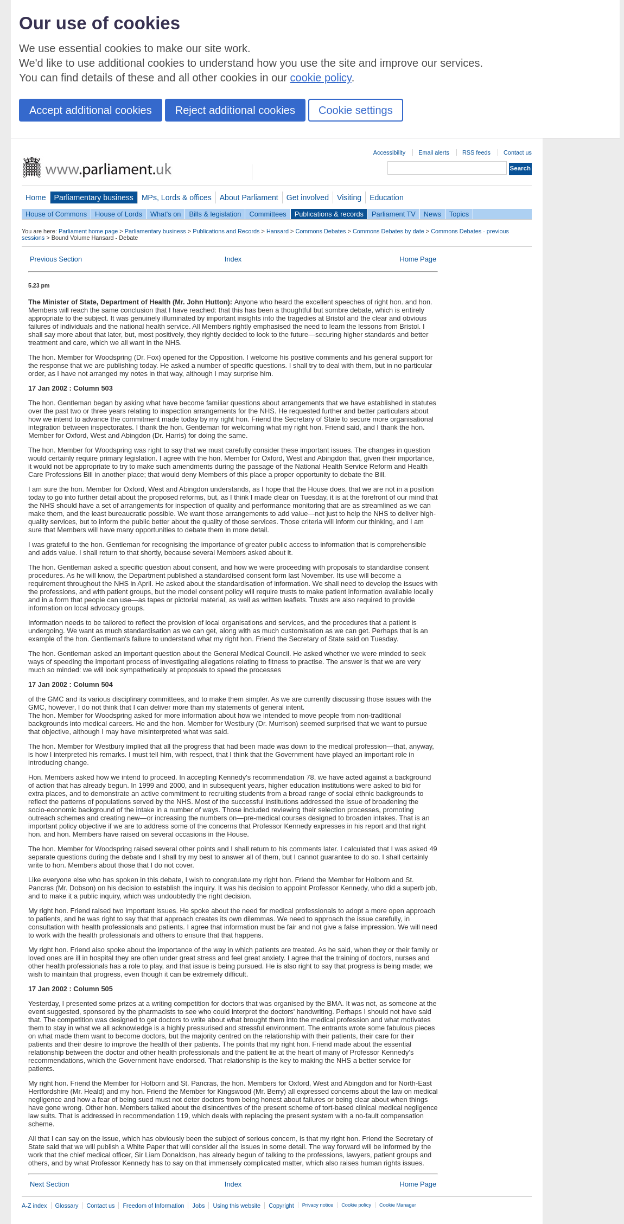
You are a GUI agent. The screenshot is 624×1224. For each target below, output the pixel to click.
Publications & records (329, 214)
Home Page (417, 259)
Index (233, 259)
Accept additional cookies (90, 110)
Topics (459, 214)
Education (387, 197)
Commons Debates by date (388, 231)
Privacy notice (317, 1205)
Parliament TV (394, 214)
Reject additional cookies (235, 110)
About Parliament (249, 197)
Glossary (67, 1205)
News (432, 214)
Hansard (277, 231)
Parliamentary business (93, 197)
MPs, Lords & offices (177, 197)
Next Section (49, 1184)
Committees (267, 214)
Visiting (349, 197)
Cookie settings (356, 110)
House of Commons (56, 214)
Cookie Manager (397, 1205)
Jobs (198, 1205)
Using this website (236, 1205)
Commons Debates (320, 231)
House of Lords (118, 214)
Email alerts (433, 152)
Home (36, 197)
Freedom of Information (153, 1205)
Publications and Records (226, 231)
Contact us (518, 152)
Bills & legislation (215, 214)
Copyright (281, 1205)
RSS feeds (476, 152)
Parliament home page (88, 231)
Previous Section (56, 259)
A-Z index (34, 1205)
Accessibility (389, 152)
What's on (165, 214)
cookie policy (321, 78)
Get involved (307, 197)
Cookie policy (356, 1205)
